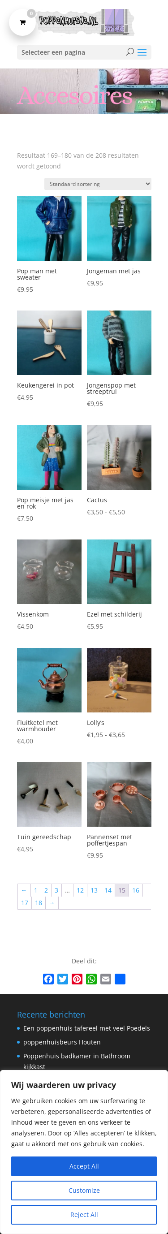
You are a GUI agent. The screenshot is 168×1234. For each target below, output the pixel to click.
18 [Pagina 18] (38, 902)
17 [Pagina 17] (24, 902)
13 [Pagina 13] (94, 890)
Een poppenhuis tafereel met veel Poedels (86, 1028)
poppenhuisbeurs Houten (62, 1042)
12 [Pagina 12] (80, 890)
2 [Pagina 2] (46, 890)
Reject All (84, 1214)
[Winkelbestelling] (97, 184)
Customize (84, 1190)
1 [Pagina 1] (36, 890)
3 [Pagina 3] (56, 890)
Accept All (84, 1166)
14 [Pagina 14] (108, 890)
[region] (84, 1152)
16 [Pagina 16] (135, 890)
